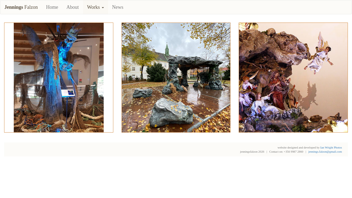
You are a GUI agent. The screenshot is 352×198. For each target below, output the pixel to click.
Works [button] (95, 7)
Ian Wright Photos (331, 147)
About (73, 7)
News (117, 7)
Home (52, 7)
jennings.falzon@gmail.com (325, 151)
